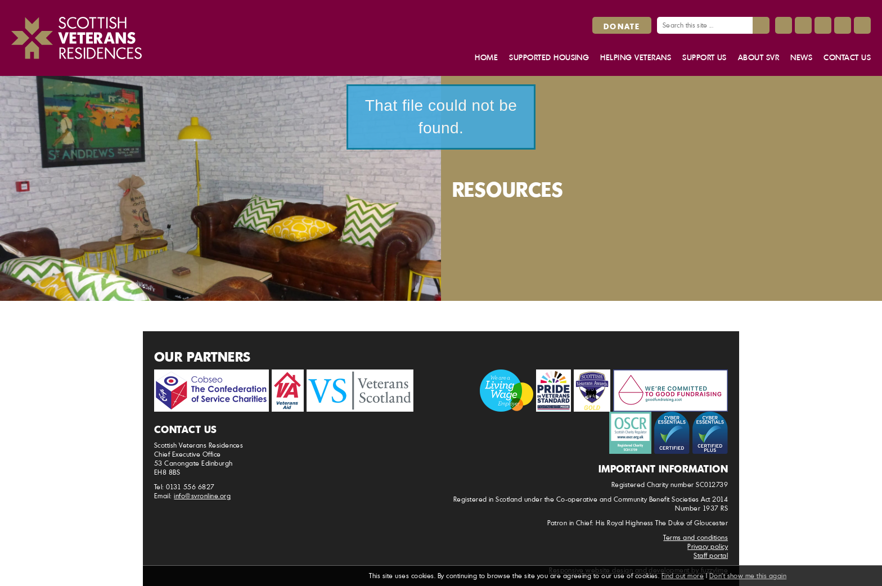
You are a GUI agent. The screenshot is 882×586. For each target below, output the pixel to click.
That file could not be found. (441, 117)
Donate (622, 26)
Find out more (683, 575)
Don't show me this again (748, 575)
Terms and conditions (695, 537)
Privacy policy (707, 546)
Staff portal (711, 555)
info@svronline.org (202, 496)
